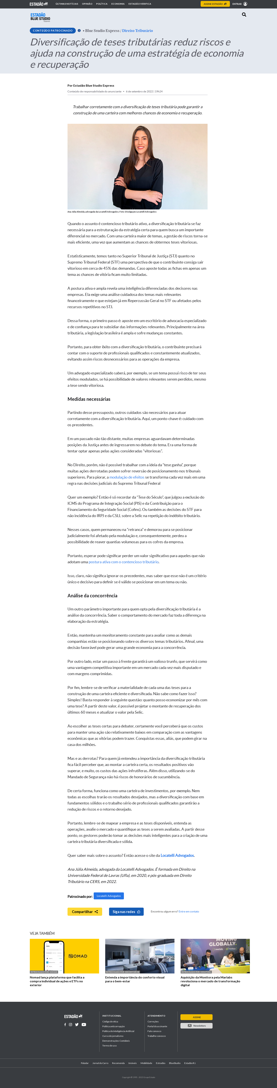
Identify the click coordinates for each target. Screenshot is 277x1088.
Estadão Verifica (139, 4)
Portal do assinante (157, 1026)
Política (102, 4)
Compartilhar (85, 912)
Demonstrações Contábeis (116, 1040)
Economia (118, 4)
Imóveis (132, 1063)
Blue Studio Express (102, 30)
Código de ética (110, 1021)
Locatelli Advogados (109, 895)
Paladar (85, 1063)
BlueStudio (174, 1063)
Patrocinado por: (40, 972)
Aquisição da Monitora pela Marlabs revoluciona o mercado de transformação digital (210, 981)
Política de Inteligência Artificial (118, 1031)
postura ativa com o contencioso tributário (124, 562)
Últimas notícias (67, 4)
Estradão (160, 1063)
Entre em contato (189, 911)
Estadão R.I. (190, 1063)
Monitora (205, 972)
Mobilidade (146, 1063)
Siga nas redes (126, 912)
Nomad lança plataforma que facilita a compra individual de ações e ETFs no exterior (57, 981)
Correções (153, 1021)
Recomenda (118, 1063)
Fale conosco (154, 1031)
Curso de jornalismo (112, 1035)
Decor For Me (132, 972)
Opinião (87, 4)
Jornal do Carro (100, 1063)
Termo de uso (109, 1045)
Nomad (53, 972)
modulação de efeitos (126, 477)
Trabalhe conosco (157, 1035)
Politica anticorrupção (113, 1026)
